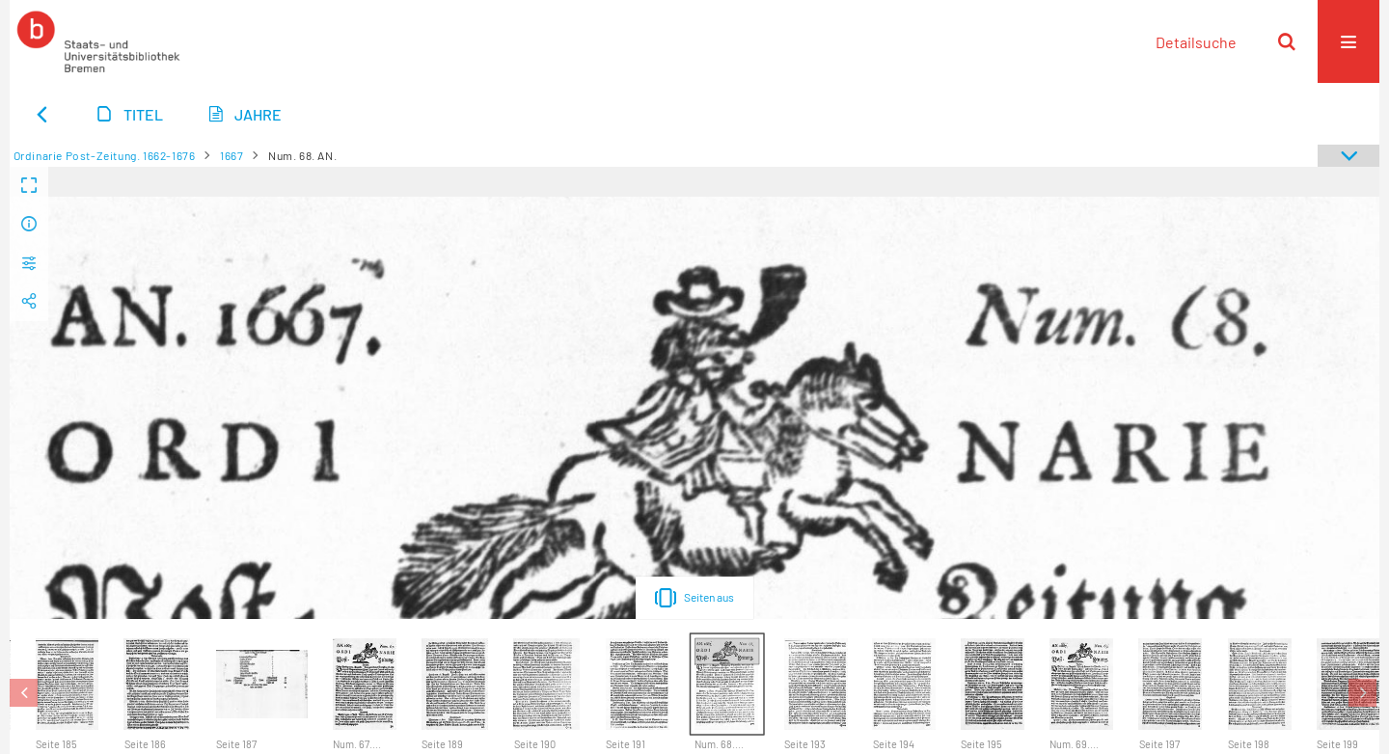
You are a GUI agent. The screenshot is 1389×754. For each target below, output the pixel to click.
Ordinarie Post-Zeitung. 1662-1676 (105, 155)
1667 (231, 155)
